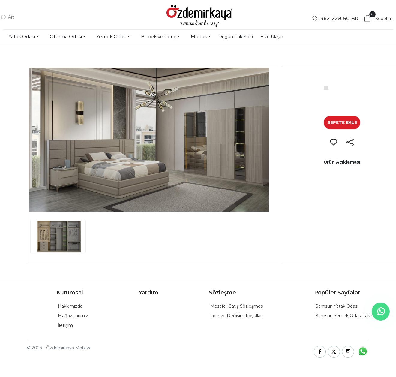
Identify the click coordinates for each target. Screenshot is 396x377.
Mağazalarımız (73, 315)
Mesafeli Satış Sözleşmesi (237, 306)
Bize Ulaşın (271, 36)
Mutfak (199, 36)
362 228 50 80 (339, 18)
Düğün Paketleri (235, 36)
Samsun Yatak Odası (337, 306)
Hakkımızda (70, 306)
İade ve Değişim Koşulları (236, 315)
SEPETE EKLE (342, 122)
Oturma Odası (66, 36)
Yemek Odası (112, 36)
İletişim (65, 325)
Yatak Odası (22, 36)
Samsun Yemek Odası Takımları (348, 315)
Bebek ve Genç (158, 36)
